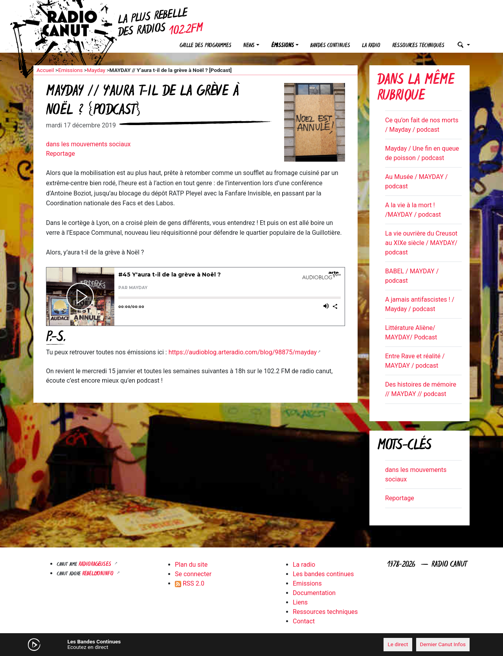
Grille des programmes (205, 45)
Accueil (45, 70)
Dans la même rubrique (415, 88)
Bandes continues (330, 45)
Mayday (96, 70)
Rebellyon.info (98, 574)
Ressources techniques (418, 45)
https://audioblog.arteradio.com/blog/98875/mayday (243, 352)
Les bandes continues (323, 574)
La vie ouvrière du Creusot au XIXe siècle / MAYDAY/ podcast (421, 243)
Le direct (397, 644)
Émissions (282, 45)
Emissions (70, 70)
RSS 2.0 (189, 583)
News (249, 45)
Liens (300, 602)
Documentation (314, 593)
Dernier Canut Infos (443, 644)
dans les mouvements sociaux (88, 144)
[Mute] (155, 644)
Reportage (60, 153)
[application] (251, 644)
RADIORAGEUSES (96, 564)
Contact (304, 621)
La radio (371, 45)
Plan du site (191, 564)
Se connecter (193, 574)
